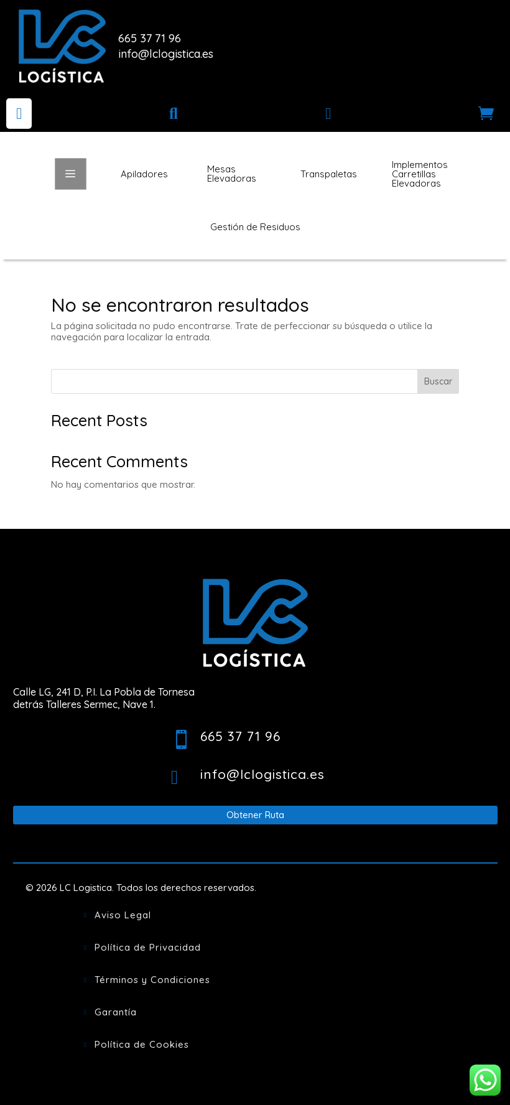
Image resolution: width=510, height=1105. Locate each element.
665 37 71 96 (149, 38)
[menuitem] (19, 113)
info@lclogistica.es (165, 54)
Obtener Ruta (255, 815)
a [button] (70, 174)
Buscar (438, 381)
